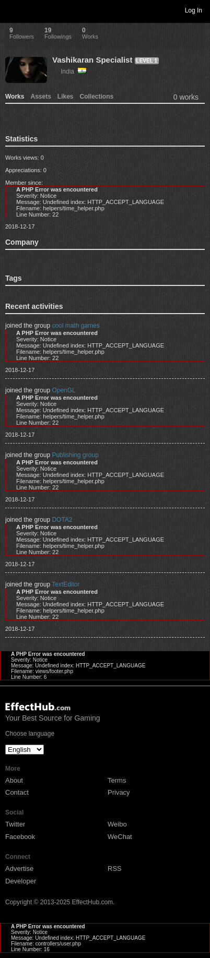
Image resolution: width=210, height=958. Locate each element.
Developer (20, 881)
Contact (17, 792)
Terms (117, 780)
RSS (115, 868)
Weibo (117, 824)
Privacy (119, 792)
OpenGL (63, 390)
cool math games (75, 325)
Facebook (20, 837)
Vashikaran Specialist (92, 59)
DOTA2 (62, 519)
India (73, 71)
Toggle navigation (12, 10)
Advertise (19, 868)
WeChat (120, 837)
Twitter (15, 824)
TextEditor (65, 584)
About (14, 780)
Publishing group (75, 455)
